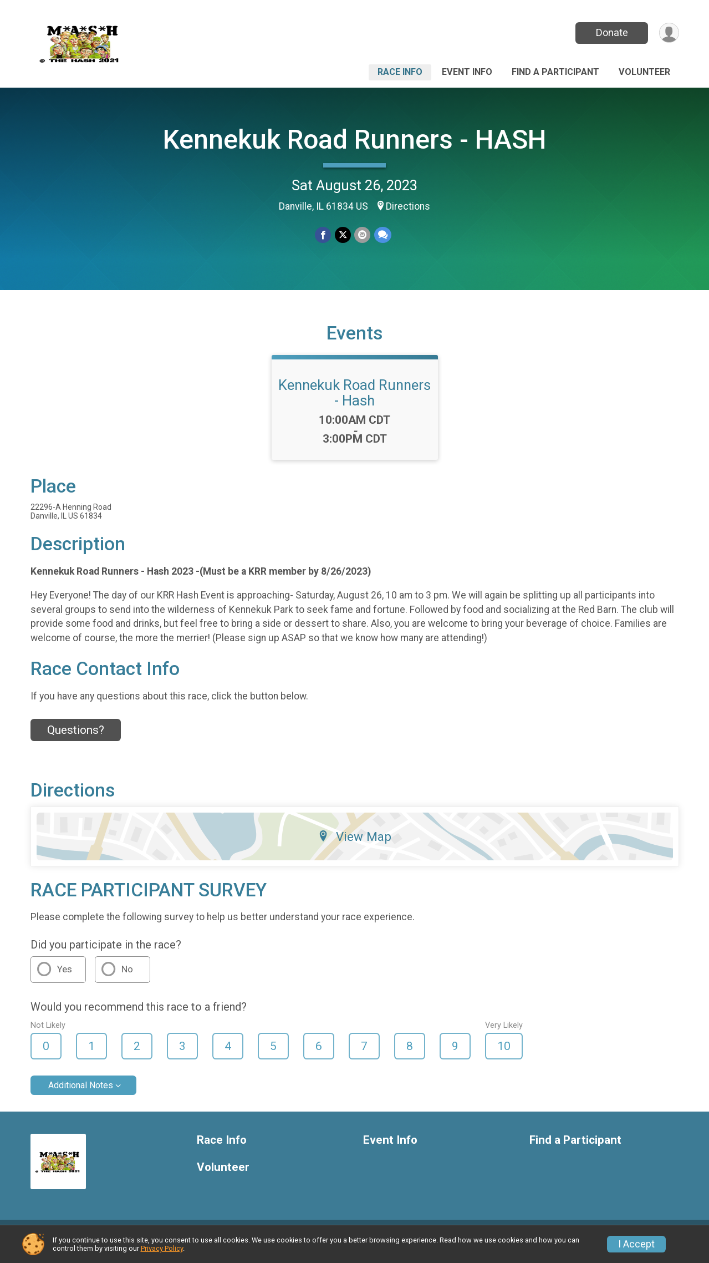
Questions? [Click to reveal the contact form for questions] (75, 738)
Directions (408, 206)
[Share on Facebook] (323, 235)
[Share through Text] (382, 235)
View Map (354, 845)
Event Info (467, 72)
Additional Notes (80, 1093)
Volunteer (644, 72)
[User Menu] (669, 33)
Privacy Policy (162, 1248)
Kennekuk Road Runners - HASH (355, 139)
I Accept (636, 1244)
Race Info (400, 72)
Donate (611, 32)
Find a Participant (555, 72)
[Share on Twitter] (343, 235)
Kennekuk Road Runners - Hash (354, 401)
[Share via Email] (362, 235)
